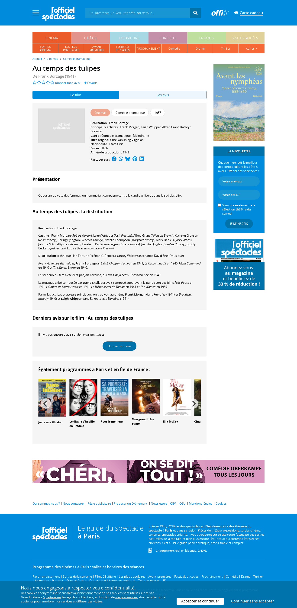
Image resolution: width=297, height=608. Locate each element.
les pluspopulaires (71, 48)
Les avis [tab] (162, 94)
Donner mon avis (119, 346)
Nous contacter (73, 503)
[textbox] (137, 13)
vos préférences (126, 597)
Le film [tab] (75, 94)
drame (200, 49)
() (71, 235)
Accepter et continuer (200, 601)
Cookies (221, 503)
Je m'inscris (239, 224)
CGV (173, 503)
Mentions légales (200, 503)
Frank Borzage (119, 123)
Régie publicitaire (99, 503)
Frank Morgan (129, 127)
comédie (174, 49)
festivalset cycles (123, 48)
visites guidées (245, 38)
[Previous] (46, 403)
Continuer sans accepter (252, 601)
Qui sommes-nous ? (46, 503)
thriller (225, 49)
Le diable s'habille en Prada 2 (82, 424)
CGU (182, 503)
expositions (129, 38)
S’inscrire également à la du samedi (238, 209)
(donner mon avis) (68, 83)
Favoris (90, 83)
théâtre (90, 38)
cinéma (51, 38)
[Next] (193, 403)
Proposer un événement (130, 503)
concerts (167, 38)
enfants (206, 38)
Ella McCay (170, 421)
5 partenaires (52, 597)
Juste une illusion (50, 422)
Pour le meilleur (112, 421)
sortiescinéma (45, 48)
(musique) (169, 256)
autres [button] (250, 49)
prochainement (148, 49)
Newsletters (159, 503)
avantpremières (97, 48)
